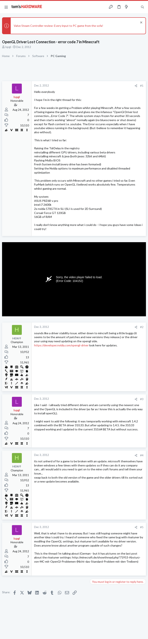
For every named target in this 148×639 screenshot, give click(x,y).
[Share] (136, 86)
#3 (141, 399)
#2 (141, 327)
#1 (141, 85)
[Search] (142, 7)
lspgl (8, 47)
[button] (6, 7)
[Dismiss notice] (140, 23)
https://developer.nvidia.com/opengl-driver (61, 345)
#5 (141, 527)
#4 (141, 455)
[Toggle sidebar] (134, 7)
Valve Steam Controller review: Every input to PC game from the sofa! (58, 25)
